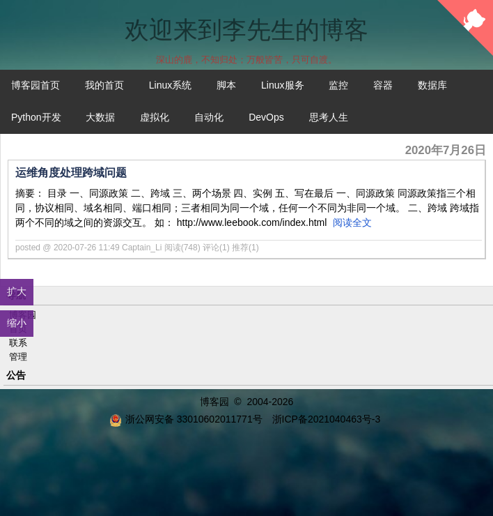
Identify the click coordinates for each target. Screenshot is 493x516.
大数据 (100, 117)
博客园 (214, 401)
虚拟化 (154, 117)
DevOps (266, 117)
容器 (383, 85)
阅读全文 (352, 222)
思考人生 (328, 117)
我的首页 (104, 85)
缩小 (16, 322)
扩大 (16, 291)
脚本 (226, 85)
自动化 (209, 117)
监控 (338, 85)
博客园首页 (35, 85)
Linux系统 (170, 85)
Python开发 (36, 117)
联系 (18, 342)
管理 (18, 356)
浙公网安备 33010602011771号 (186, 419)
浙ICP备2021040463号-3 (326, 419)
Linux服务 (282, 85)
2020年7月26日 (445, 150)
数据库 (432, 85)
